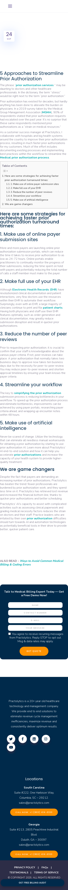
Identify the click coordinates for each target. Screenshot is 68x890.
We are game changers (19, 204)
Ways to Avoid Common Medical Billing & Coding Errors (31, 563)
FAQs (45, 867)
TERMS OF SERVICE (46, 872)
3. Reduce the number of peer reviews (31, 192)
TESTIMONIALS (18, 872)
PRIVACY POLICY (24, 867)
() (34, 290)
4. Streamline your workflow (26, 196)
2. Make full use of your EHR (26, 188)
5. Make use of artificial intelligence (29, 200)
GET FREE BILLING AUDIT (32, 882)
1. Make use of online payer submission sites (35, 184)
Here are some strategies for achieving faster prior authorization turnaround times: (32, 178)
